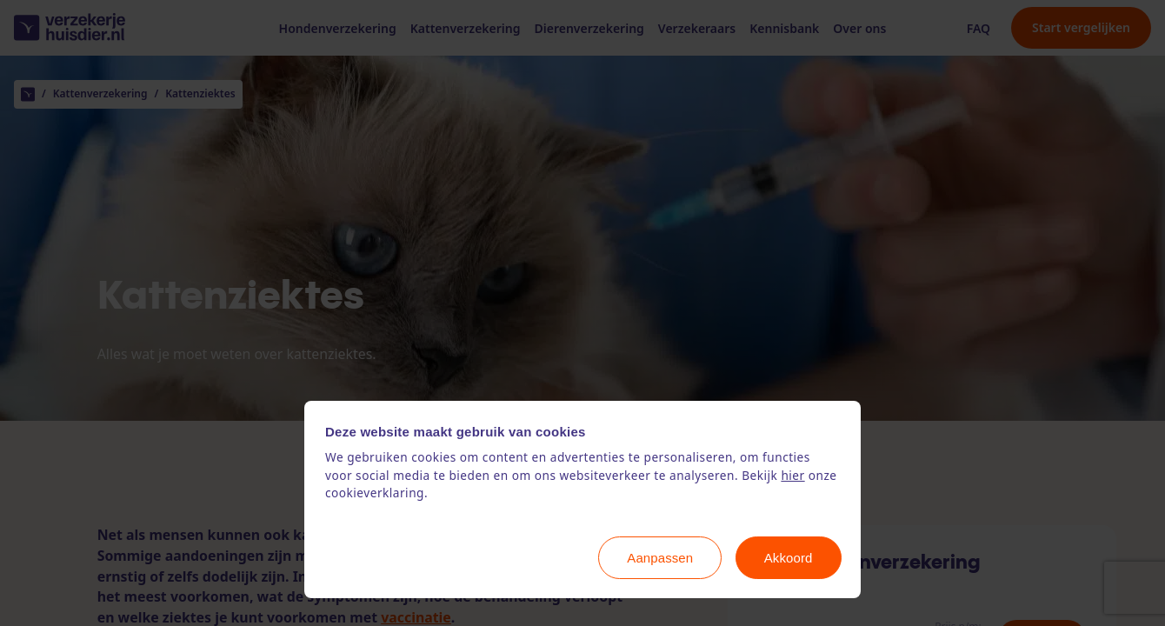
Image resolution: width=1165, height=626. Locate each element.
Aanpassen (660, 557)
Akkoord (788, 557)
